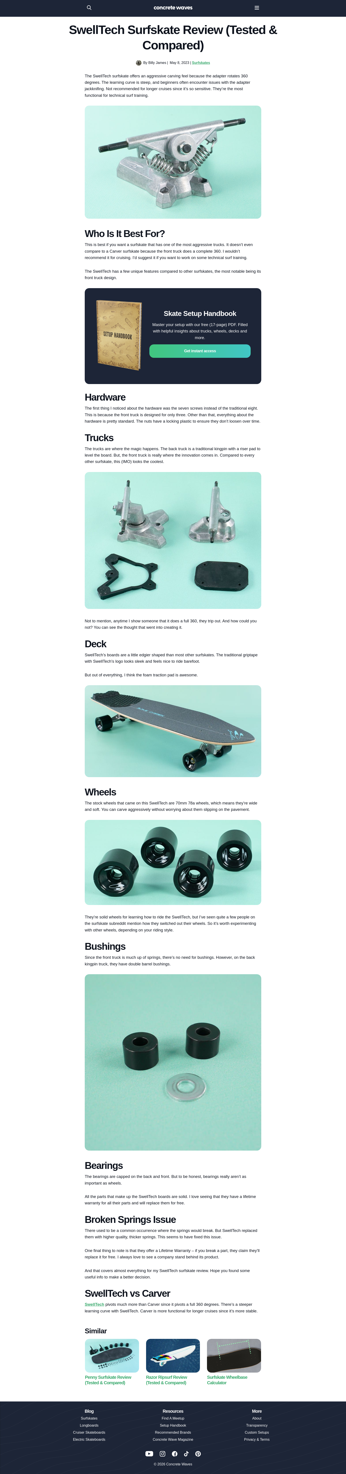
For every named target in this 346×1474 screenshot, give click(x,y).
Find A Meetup (173, 1418)
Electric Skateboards (89, 1439)
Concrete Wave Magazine (173, 1439)
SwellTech (94, 1304)
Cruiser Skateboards (89, 1432)
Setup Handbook (173, 1425)
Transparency (256, 1425)
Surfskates (201, 63)
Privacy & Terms (256, 1439)
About (256, 1418)
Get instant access (200, 351)
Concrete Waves (179, 1464)
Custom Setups (257, 1432)
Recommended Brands (173, 1432)
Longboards (89, 1425)
